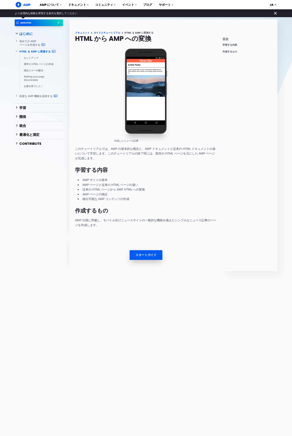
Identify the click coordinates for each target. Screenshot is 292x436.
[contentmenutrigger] (248, 40)
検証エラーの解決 (33, 70)
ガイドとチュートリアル (107, 33)
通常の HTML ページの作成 (38, 64)
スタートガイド (146, 255)
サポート (166, 5)
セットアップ (31, 58)
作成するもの (230, 51)
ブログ (147, 5)
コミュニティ (105, 5)
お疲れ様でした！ (33, 86)
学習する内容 (230, 44)
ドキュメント (78, 5)
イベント (129, 5)
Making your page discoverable (34, 78)
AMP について (50, 5)
